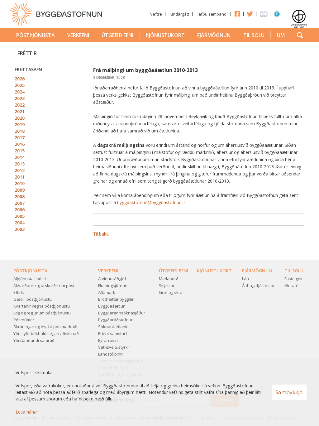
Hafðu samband (211, 14)
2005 (20, 216)
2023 (20, 98)
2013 (20, 164)
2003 (20, 229)
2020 (20, 118)
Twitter (250, 14)
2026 (20, 79)
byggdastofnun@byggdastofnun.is (151, 202)
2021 (20, 111)
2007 (20, 203)
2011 (20, 177)
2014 (20, 157)
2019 (20, 124)
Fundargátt (179, 14)
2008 (20, 196)
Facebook (237, 14)
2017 (20, 138)
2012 (20, 170)
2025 (20, 85)
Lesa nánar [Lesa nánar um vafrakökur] (27, 412)
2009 (20, 190)
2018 (20, 131)
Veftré (156, 14)
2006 (20, 210)
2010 (20, 183)
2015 (20, 151)
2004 (20, 223)
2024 (20, 92)
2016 (20, 144)
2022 (20, 105)
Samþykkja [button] (289, 392)
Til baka (101, 234)
